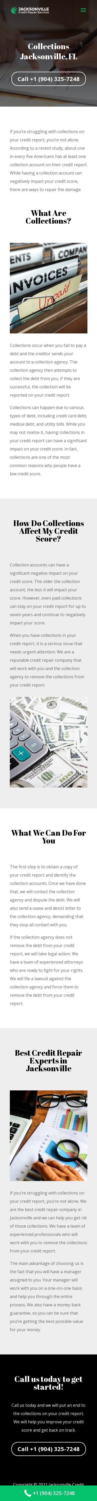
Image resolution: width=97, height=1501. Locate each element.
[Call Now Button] (48, 1493)
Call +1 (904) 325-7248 (49, 79)
